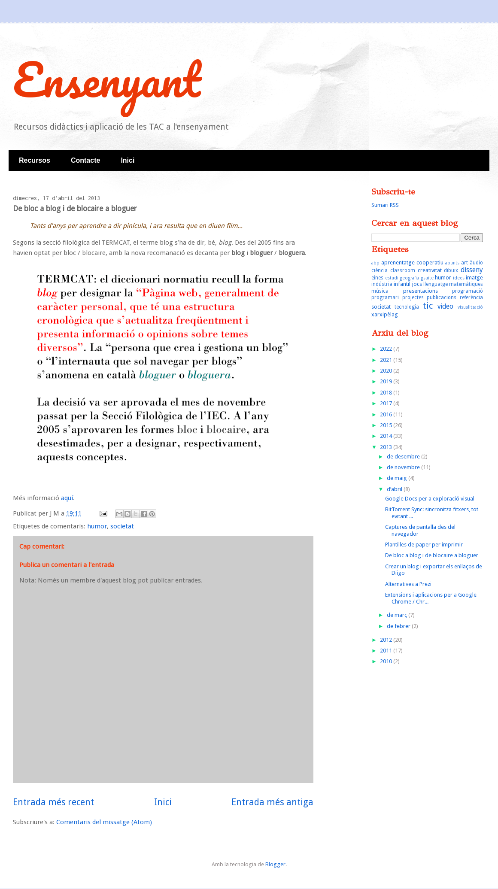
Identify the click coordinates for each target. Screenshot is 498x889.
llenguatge (435, 284)
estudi (391, 277)
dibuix (451, 270)
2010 (386, 661)
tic (428, 305)
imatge (474, 277)
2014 (386, 436)
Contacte (85, 160)
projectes (413, 297)
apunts (452, 262)
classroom (402, 270)
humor (97, 526)
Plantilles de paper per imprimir (424, 544)
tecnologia (407, 307)
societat (122, 526)
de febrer (399, 626)
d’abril (395, 489)
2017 (386, 403)
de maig (397, 478)
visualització (470, 306)
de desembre (404, 456)
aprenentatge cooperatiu (412, 262)
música (380, 291)
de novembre (404, 467)
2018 (386, 392)
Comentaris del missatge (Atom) (104, 822)
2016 (386, 414)
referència (471, 297)
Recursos (34, 160)
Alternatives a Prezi (408, 584)
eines (377, 278)
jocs (417, 284)
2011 (386, 650)
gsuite (427, 277)
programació (467, 291)
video (445, 306)
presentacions (420, 291)
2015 (386, 425)
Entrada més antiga (272, 802)
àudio (476, 263)
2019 (386, 381)
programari (385, 297)
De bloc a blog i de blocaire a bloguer (431, 555)
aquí (67, 498)
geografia (409, 277)
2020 (386, 370)
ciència (379, 270)
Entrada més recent (53, 802)
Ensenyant (107, 79)
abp (375, 262)
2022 (386, 349)
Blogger (275, 864)
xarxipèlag (384, 314)
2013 (386, 447)
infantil (402, 284)
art (464, 263)
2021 (386, 360)
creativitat (430, 270)
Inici (127, 160)
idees (459, 277)
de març (397, 615)
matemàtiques (466, 284)
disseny (472, 270)
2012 (386, 640)
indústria (381, 284)
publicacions (441, 297)
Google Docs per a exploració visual (429, 498)
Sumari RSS (385, 205)
